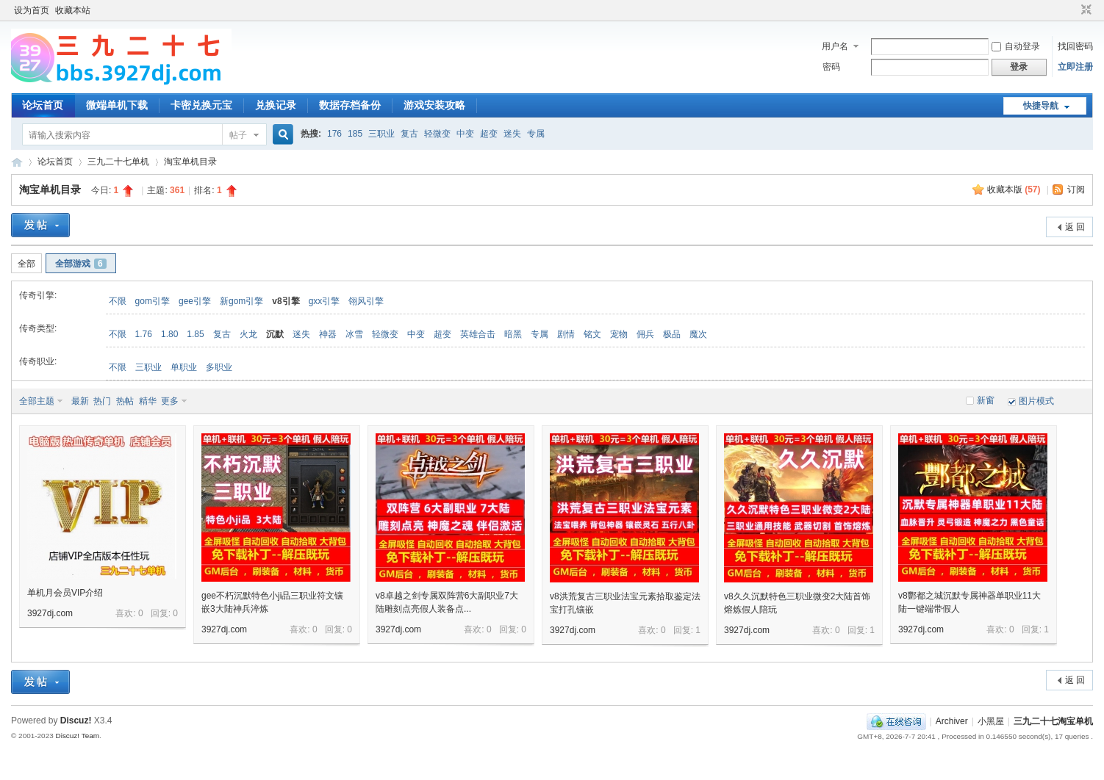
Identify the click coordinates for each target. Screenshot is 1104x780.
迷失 (512, 134)
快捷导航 (1040, 106)
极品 (672, 334)
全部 (26, 264)
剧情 (566, 334)
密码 (831, 67)
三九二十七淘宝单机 (17, 162)
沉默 (275, 334)
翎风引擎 (366, 301)
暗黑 (513, 334)
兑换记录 (275, 105)
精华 (148, 401)
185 (355, 134)
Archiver (952, 721)
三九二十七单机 (118, 161)
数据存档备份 (350, 105)
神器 (328, 334)
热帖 (125, 401)
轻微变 (437, 134)
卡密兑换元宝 (201, 105)
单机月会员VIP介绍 (65, 593)
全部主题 (36, 401)
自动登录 (1016, 46)
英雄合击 (477, 334)
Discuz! (76, 720)
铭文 (592, 334)
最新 (80, 401)
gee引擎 (195, 301)
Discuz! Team (77, 736)
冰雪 (354, 334)
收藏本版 (1014, 189)
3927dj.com (50, 613)
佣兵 (645, 334)
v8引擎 (285, 301)
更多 (170, 401)
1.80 (169, 334)
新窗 (985, 400)
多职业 (219, 367)
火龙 (248, 334)
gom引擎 (152, 301)
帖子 (238, 135)
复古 (409, 134)
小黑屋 (991, 721)
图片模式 (1036, 401)
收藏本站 (72, 10)
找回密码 (1075, 46)
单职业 (184, 367)
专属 (536, 134)
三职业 (381, 134)
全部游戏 (81, 264)
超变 (489, 134)
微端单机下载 (117, 105)
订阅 (1076, 189)
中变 (465, 134)
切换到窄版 (1084, 10)
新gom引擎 (241, 301)
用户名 (835, 46)
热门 (102, 401)
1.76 (143, 334)
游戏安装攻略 (434, 105)
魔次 (698, 334)
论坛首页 (42, 105)
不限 (117, 301)
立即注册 (1075, 67)
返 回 (1075, 227)
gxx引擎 (324, 301)
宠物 (619, 334)
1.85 (195, 334)
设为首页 (31, 10)
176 (334, 134)
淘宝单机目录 (190, 161)
